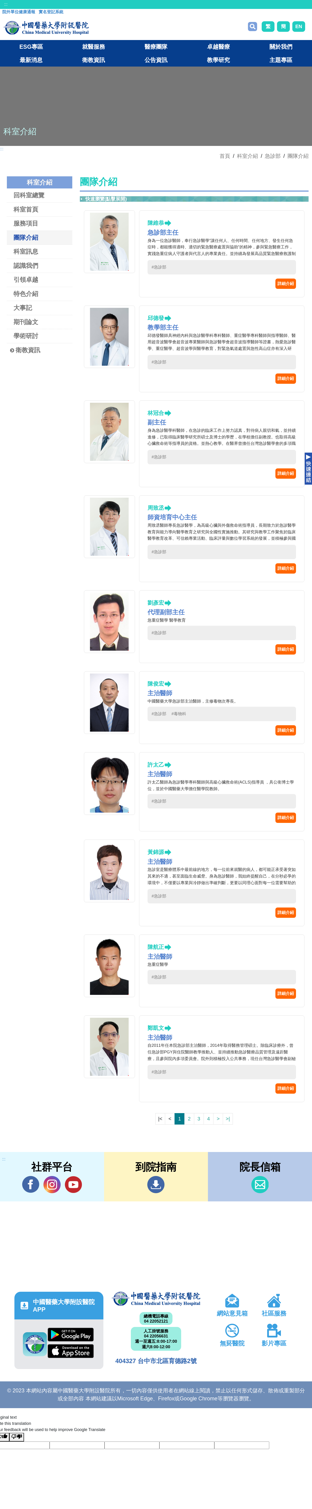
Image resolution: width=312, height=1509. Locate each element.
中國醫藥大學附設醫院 (156, 1299)
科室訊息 (25, 251)
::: (6, 4)
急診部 (273, 156)
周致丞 (156, 508)
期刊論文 (25, 321)
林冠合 (156, 413)
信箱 (260, 1184)
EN (298, 26)
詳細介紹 (285, 283)
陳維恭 (156, 223)
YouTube (73, 1184)
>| (228, 1119)
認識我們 (25, 265)
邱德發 (156, 318)
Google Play (71, 1335)
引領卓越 (25, 279)
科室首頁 (25, 209)
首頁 (225, 156)
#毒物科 (179, 714)
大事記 (22, 307)
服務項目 (25, 223)
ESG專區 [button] (31, 46)
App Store (71, 1351)
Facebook (30, 1184)
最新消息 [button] (31, 60)
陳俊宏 (156, 684)
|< (160, 1119)
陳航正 (156, 947)
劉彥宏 (156, 603)
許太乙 (156, 765)
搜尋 (252, 26)
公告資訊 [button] (156, 60)
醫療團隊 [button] (156, 46)
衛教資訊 (25, 350)
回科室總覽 (28, 195)
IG (52, 1184)
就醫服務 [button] (93, 46)
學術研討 (25, 335)
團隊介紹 (298, 156)
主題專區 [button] (280, 60)
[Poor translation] (16, 1437)
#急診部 (159, 267)
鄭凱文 (156, 1028)
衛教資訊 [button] (93, 60)
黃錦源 (156, 852)
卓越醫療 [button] (218, 46)
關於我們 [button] (280, 46)
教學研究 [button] (218, 60)
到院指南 (155, 1184)
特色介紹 (25, 293)
